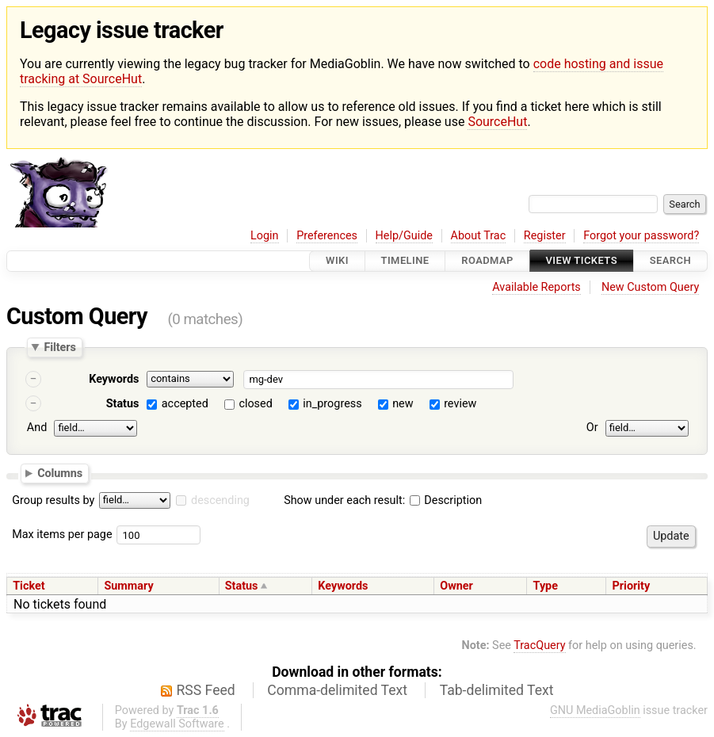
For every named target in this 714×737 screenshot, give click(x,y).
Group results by (53, 500)
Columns (59, 473)
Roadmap (487, 261)
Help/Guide (404, 235)
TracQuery (539, 645)
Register (545, 235)
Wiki (337, 261)
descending (220, 500)
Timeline (405, 261)
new (402, 404)
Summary (128, 586)
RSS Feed (206, 690)
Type (545, 586)
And (37, 427)
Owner (456, 586)
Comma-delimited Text (337, 690)
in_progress (332, 404)
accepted (185, 404)
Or (592, 427)
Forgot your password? (641, 235)
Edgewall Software (177, 724)
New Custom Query (650, 287)
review (460, 404)
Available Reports (536, 287)
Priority (632, 586)
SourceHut (497, 121)
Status (122, 404)
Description (446, 500)
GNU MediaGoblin (595, 710)
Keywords (114, 379)
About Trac (478, 235)
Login (264, 235)
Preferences (326, 235)
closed (255, 404)
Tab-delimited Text (497, 690)
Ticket (28, 586)
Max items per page (62, 534)
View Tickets (581, 261)
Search (670, 261)
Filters (59, 347)
